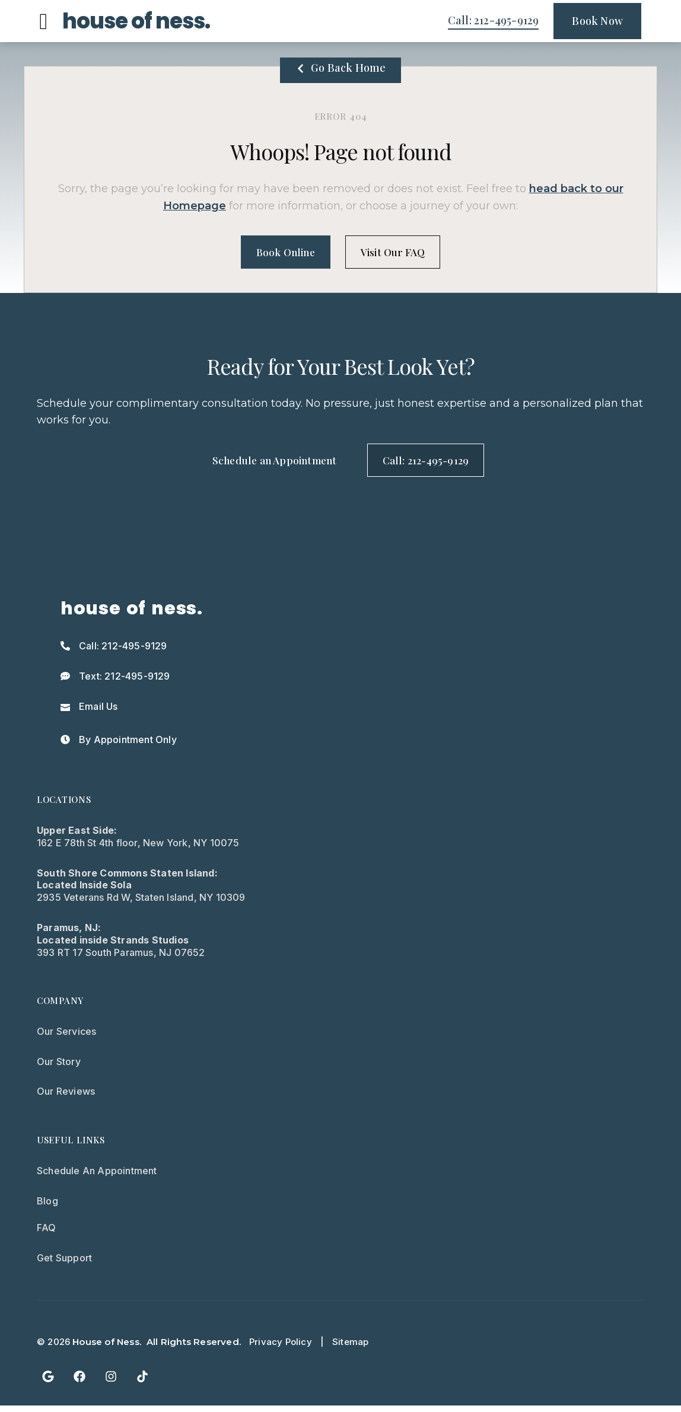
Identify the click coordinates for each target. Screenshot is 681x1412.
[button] (43, 21)
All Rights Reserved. (194, 1347)
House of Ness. (106, 1347)
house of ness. (136, 21)
